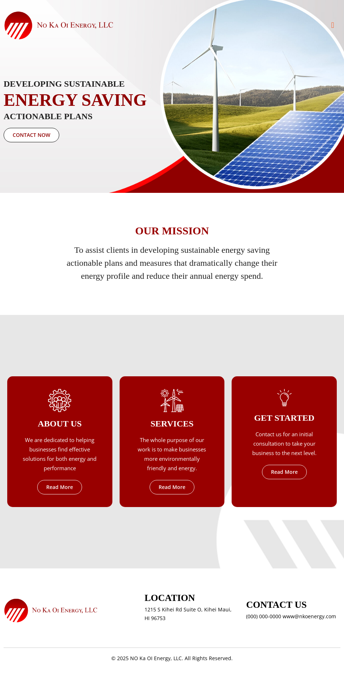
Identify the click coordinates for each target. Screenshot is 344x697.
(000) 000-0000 (263, 616)
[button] (332, 25)
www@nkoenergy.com (309, 616)
